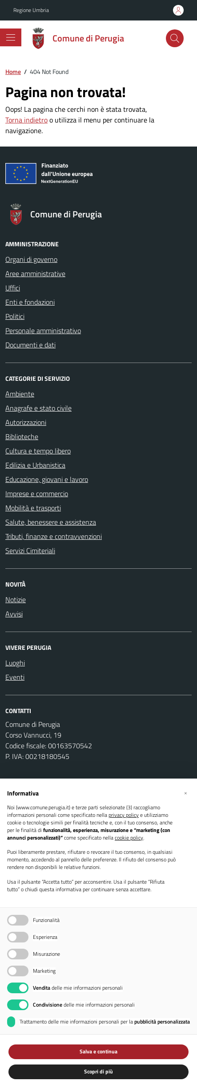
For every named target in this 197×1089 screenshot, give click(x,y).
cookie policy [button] (129, 838)
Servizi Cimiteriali (30, 550)
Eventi (14, 677)
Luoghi (15, 662)
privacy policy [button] (124, 815)
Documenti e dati (30, 344)
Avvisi (14, 613)
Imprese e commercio (36, 493)
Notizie (15, 599)
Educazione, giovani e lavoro (46, 479)
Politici (14, 316)
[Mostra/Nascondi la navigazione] (10, 37)
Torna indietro (26, 119)
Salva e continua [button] (98, 1051)
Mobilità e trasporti (33, 507)
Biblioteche (21, 436)
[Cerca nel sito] (175, 38)
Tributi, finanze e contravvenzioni (53, 536)
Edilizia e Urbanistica (35, 465)
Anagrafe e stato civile (38, 408)
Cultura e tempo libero (38, 450)
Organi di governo (31, 259)
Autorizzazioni (25, 422)
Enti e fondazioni (30, 302)
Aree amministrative (35, 273)
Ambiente (19, 393)
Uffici (12, 287)
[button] (185, 793)
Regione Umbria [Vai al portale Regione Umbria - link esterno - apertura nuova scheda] (31, 10)
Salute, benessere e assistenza (50, 522)
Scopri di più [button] (98, 1071)
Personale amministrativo (43, 330)
